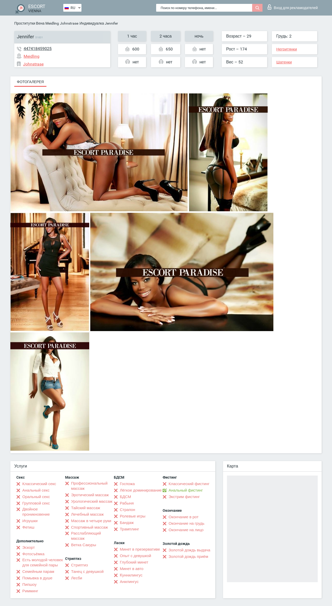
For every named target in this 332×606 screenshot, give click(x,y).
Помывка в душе (37, 578)
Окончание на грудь (186, 523)
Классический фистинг (189, 483)
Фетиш (28, 527)
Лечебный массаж (87, 514)
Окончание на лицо (186, 530)
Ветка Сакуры (83, 545)
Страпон (127, 509)
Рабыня (127, 503)
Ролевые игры (133, 516)
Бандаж (127, 522)
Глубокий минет (134, 562)
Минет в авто (131, 568)
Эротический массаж (90, 495)
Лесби (76, 578)
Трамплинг (129, 529)
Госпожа (127, 483)
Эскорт (28, 547)
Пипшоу (29, 584)
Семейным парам (38, 571)
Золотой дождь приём (188, 556)
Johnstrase (69, 23)
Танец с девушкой (87, 571)
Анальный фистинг (186, 490)
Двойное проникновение (36, 512)
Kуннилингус (131, 575)
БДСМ (125, 496)
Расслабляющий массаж (86, 536)
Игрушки (30, 521)
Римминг (30, 591)
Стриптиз (79, 565)
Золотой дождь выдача (189, 550)
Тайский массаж (85, 508)
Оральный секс (36, 496)
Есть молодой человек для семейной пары (42, 562)
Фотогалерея (30, 82)
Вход (293, 7)
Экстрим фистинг (184, 496)
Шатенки (284, 62)
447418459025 (38, 48)
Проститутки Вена (29, 23)
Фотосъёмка (33, 554)
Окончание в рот (183, 517)
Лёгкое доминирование (141, 490)
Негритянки (286, 49)
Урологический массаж (91, 501)
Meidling (52, 23)
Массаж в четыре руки (91, 521)
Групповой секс (36, 503)
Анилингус (129, 581)
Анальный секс (36, 490)
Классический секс (39, 483)
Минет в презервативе (140, 549)
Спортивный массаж (89, 527)
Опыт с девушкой (135, 555)
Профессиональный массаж (89, 486)
